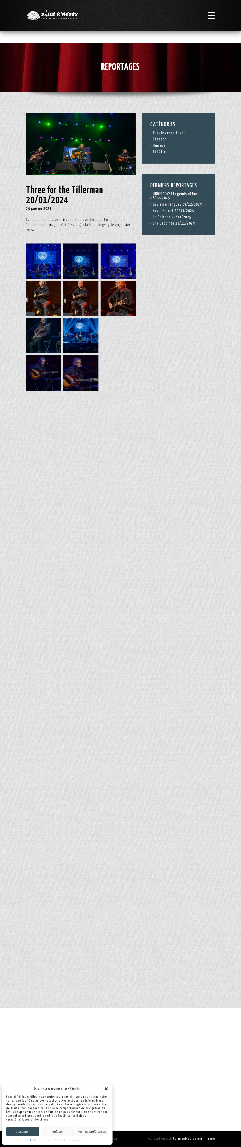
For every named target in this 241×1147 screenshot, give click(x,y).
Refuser (57, 1131)
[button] (106, 1089)
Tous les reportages (169, 133)
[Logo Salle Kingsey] (57, 21)
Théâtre (159, 152)
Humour (159, 146)
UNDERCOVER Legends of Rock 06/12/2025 (175, 196)
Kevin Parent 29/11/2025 (173, 211)
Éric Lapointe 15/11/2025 (174, 223)
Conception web (181, 1138)
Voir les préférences (92, 1131)
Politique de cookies (41, 1140)
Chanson (160, 139)
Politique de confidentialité (68, 1140)
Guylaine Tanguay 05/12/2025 (177, 204)
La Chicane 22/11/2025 (172, 217)
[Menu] (211, 21)
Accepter (22, 1131)
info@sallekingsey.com (193, 1093)
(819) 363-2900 (186, 1082)
